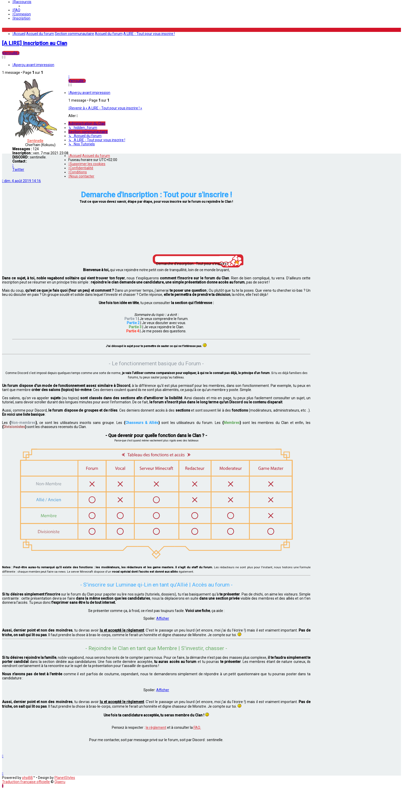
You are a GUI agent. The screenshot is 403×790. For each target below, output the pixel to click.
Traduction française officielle (26, 782)
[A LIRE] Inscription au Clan (34, 43)
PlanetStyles (64, 778)
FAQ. (197, 727)
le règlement (156, 727)
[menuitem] (16, 10)
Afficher (162, 618)
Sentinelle (35, 141)
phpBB (27, 778)
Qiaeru (59, 782)
